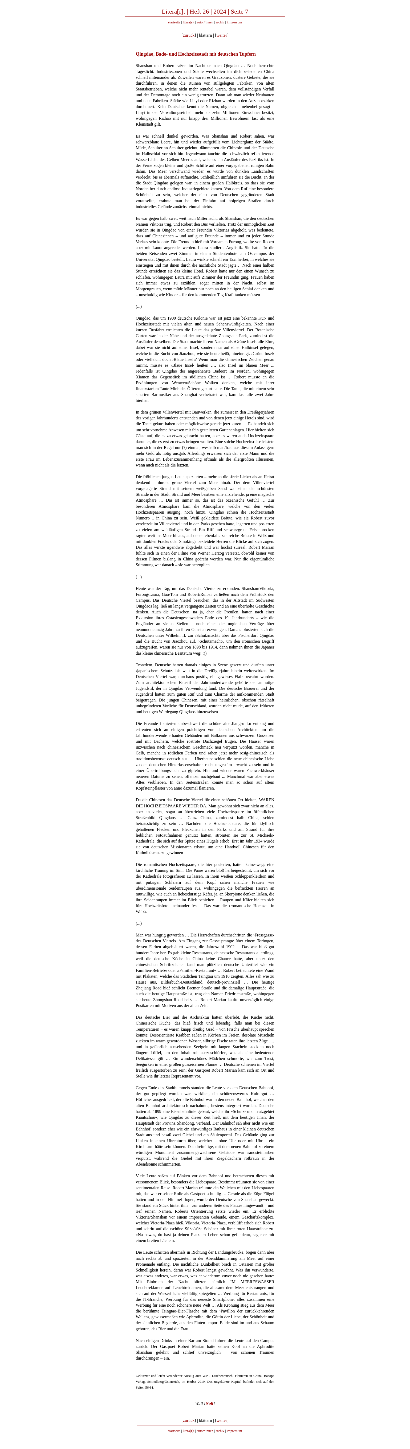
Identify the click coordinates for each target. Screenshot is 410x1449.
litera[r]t (188, 22)
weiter (221, 35)
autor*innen (205, 22)
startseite (174, 22)
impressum (234, 22)
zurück (189, 35)
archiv (220, 22)
